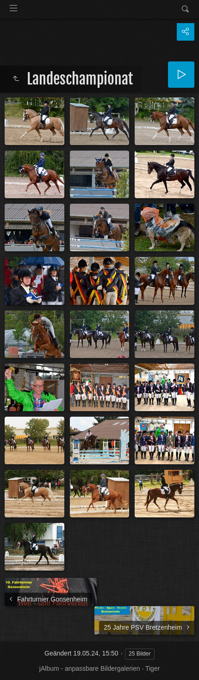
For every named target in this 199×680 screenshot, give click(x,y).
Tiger (152, 668)
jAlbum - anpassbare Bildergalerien (89, 668)
